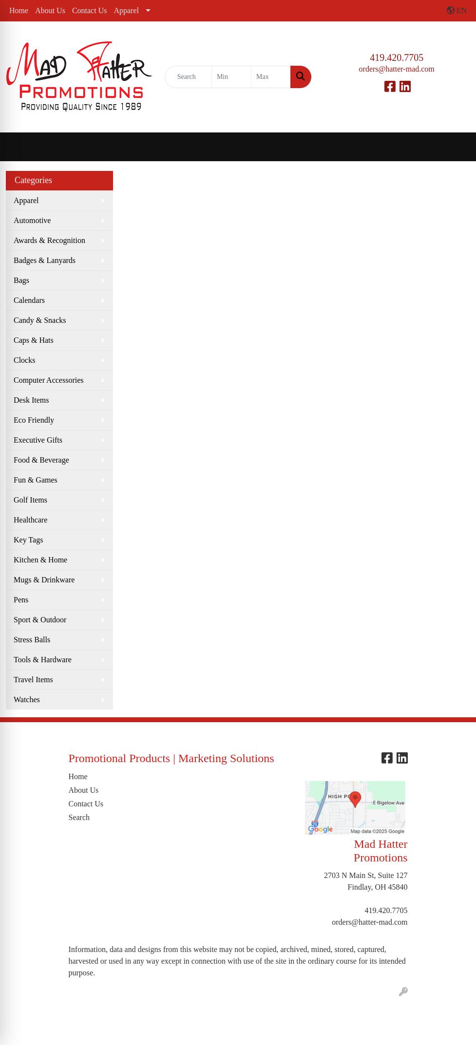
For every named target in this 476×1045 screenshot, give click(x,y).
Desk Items (31, 400)
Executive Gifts (38, 440)
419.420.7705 (396, 57)
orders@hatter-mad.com (397, 69)
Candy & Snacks (40, 320)
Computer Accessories (49, 380)
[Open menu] (456, 147)
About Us (50, 10)
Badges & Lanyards (45, 260)
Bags (21, 280)
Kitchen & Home (40, 560)
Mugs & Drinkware (44, 580)
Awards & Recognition (49, 240)
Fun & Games (35, 480)
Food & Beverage (41, 460)
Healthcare (30, 520)
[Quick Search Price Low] (231, 77)
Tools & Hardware (43, 659)
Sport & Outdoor (40, 620)
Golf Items (30, 500)
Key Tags (28, 540)
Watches (27, 699)
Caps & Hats (34, 340)
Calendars (29, 300)
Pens (21, 600)
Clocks (24, 360)
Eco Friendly (34, 420)
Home (18, 10)
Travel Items (33, 679)
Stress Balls (32, 639)
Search (79, 817)
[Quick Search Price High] (271, 77)
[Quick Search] (188, 77)
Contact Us (89, 10)
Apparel (126, 10)
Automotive (32, 220)
